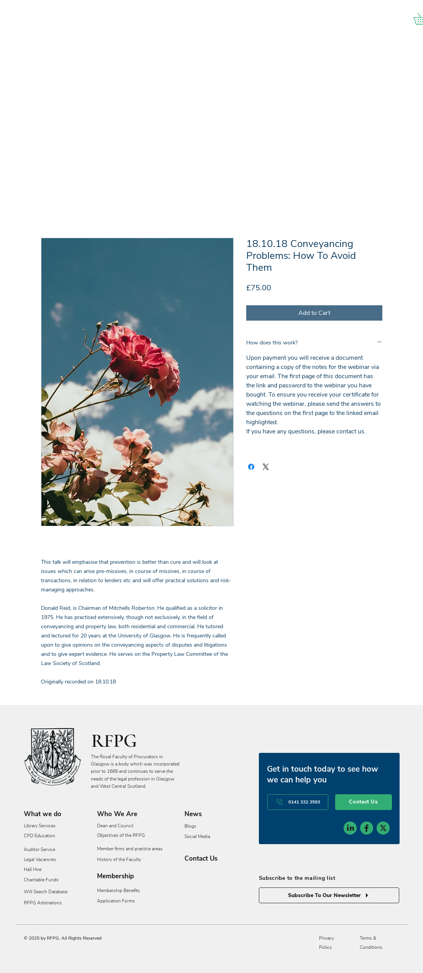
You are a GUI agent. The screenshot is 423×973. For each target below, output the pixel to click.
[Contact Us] (363, 802)
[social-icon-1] (350, 828)
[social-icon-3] (383, 828)
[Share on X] (265, 466)
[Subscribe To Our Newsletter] (329, 895)
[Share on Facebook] (251, 466)
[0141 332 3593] (297, 802)
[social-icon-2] (366, 828)
